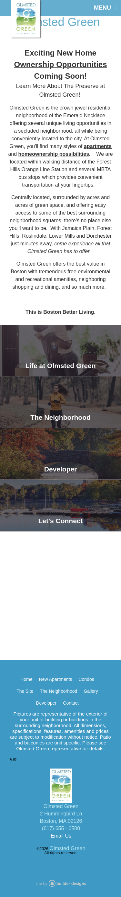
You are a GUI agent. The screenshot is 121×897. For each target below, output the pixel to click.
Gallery (91, 691)
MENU (102, 7)
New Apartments (55, 679)
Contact (70, 703)
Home (26, 679)
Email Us (61, 836)
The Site (24, 691)
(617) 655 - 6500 (61, 828)
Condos (86, 679)
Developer (46, 703)
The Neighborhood (58, 691)
